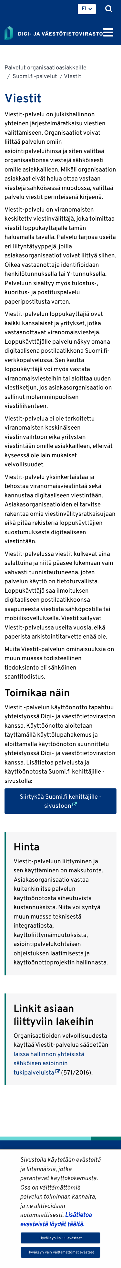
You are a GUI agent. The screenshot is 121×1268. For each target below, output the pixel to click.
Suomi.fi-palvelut (34, 76)
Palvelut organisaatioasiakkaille (45, 67)
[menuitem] (87, 9)
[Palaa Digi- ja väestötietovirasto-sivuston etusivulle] (54, 31)
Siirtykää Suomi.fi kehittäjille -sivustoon (68, 801)
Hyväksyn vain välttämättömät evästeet (60, 1252)
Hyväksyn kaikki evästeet (60, 1237)
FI (84, 8)
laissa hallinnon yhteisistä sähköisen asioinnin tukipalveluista (49, 1063)
